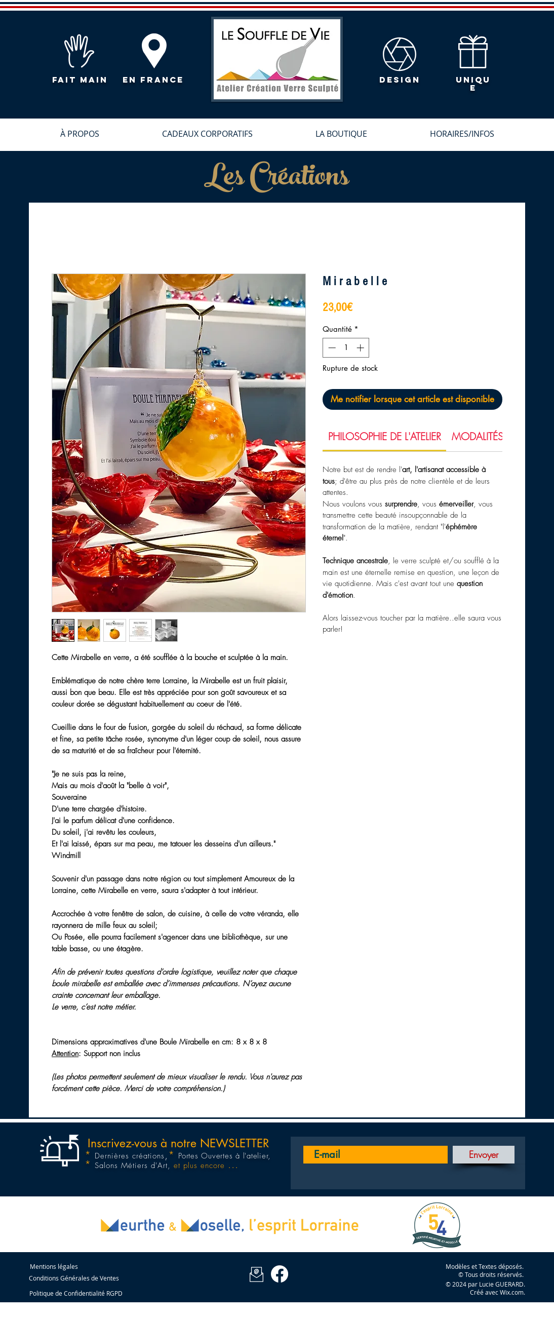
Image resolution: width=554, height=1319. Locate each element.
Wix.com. (512, 1292)
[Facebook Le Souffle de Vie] (279, 1274)
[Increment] (361, 347)
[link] (384, 436)
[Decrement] (331, 347)
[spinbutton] (346, 347)
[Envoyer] (484, 1154)
